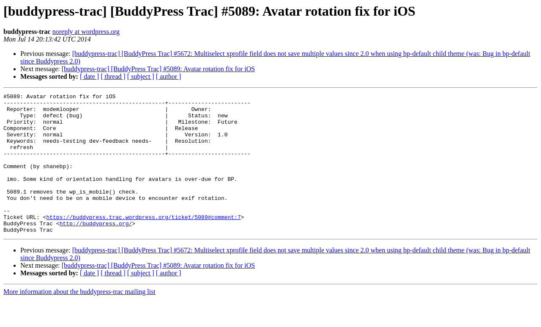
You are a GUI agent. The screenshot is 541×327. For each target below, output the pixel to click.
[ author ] (168, 76)
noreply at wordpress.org (86, 31)
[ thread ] (113, 76)
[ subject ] (140, 76)
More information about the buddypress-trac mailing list (79, 319)
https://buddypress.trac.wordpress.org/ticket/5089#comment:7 (143, 242)
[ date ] (89, 76)
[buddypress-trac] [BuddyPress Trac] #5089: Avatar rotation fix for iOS (158, 68)
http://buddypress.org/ (96, 250)
